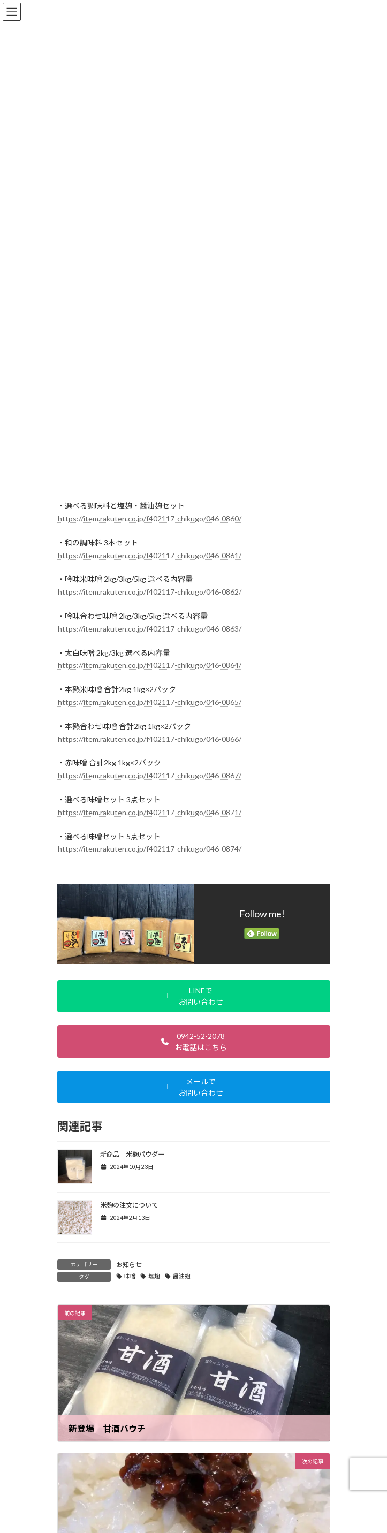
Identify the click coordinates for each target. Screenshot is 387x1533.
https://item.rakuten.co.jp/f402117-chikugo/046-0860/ (149, 518)
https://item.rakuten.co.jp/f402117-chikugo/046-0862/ (149, 591)
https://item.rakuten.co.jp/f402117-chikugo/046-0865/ (149, 702)
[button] (193, 996)
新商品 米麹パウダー (132, 1154)
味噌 (130, 1276)
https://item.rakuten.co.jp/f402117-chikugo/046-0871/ (149, 812)
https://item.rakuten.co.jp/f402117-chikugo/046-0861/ (149, 555)
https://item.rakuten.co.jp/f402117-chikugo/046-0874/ (149, 848)
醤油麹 (182, 1276)
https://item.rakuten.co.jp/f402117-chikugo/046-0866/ (149, 738)
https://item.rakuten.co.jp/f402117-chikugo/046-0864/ (149, 665)
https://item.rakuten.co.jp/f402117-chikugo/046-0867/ (149, 775)
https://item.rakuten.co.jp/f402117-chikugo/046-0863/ (149, 628)
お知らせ (129, 1265)
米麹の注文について (129, 1205)
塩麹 (154, 1276)
